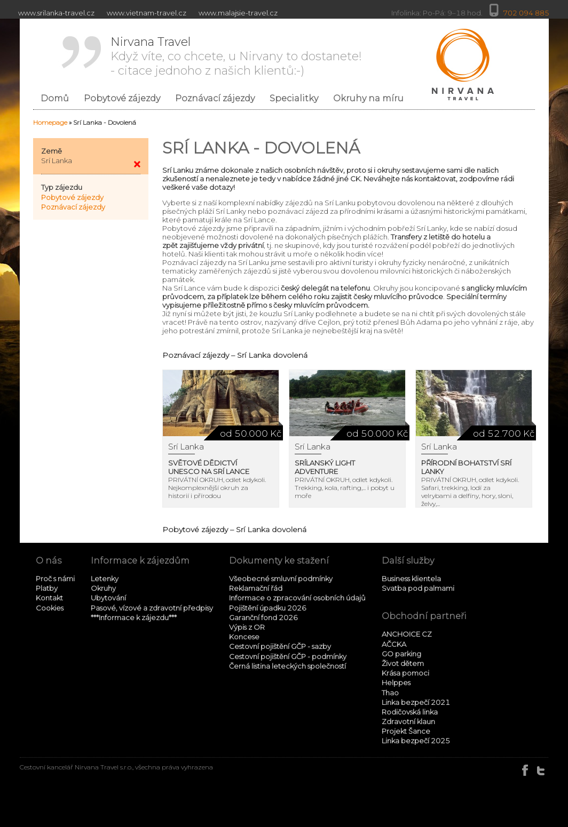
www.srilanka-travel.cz (56, 13)
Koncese (244, 636)
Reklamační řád (255, 588)
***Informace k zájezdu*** (134, 617)
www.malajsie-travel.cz (238, 13)
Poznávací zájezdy (73, 207)
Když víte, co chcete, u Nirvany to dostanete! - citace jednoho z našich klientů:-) (236, 56)
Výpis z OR (247, 627)
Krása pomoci (405, 673)
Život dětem (403, 663)
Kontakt (49, 597)
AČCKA (394, 644)
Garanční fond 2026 (263, 617)
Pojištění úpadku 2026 (267, 608)
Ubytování (108, 597)
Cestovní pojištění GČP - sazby (280, 646)
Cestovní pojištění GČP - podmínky (287, 656)
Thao (390, 692)
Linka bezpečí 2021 (416, 702)
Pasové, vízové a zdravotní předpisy (152, 608)
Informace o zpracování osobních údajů (297, 597)
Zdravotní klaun (408, 721)
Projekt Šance (406, 731)
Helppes (396, 682)
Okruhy (103, 588)
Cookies (50, 608)
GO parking (401, 653)
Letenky (105, 578)
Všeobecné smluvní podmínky (281, 578)
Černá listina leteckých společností (287, 666)
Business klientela (411, 578)
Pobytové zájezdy (72, 197)
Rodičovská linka (410, 712)
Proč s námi (55, 578)
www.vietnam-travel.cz (146, 13)
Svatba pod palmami (418, 588)
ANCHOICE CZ (407, 634)
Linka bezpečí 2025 (416, 740)
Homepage (50, 122)
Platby (47, 588)
